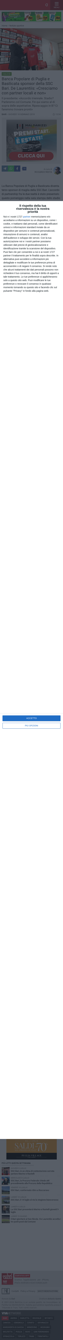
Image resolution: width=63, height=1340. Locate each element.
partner (26, 216)
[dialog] (31, 670)
